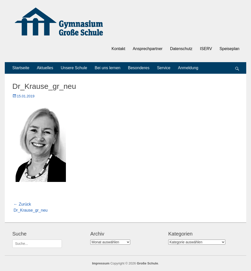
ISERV (206, 49)
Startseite (20, 68)
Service (163, 68)
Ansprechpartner (147, 49)
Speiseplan (229, 49)
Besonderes (138, 68)
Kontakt (118, 49)
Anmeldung (188, 68)
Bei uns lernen (107, 68)
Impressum (100, 263)
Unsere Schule (74, 68)
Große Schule (147, 263)
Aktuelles (45, 68)
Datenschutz (181, 49)
